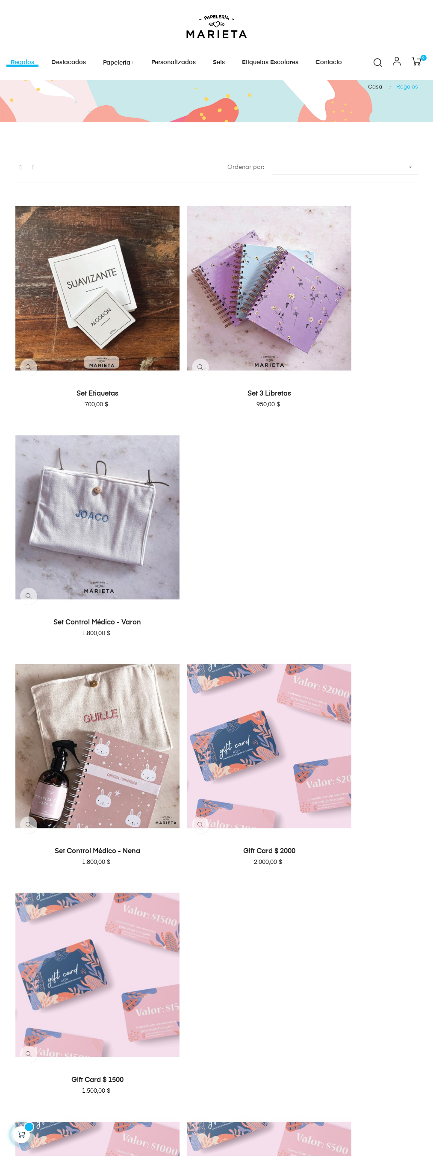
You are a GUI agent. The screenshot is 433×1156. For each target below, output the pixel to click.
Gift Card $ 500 (216, 784)
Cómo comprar (243, 983)
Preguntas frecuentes (251, 952)
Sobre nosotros (243, 937)
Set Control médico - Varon (353, 405)
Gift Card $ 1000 (79, 784)
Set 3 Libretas (216, 405)
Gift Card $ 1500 (353, 595)
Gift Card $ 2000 (216, 595)
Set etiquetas (79, 405)
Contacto (234, 968)
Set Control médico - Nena (79, 595)
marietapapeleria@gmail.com (58, 985)
